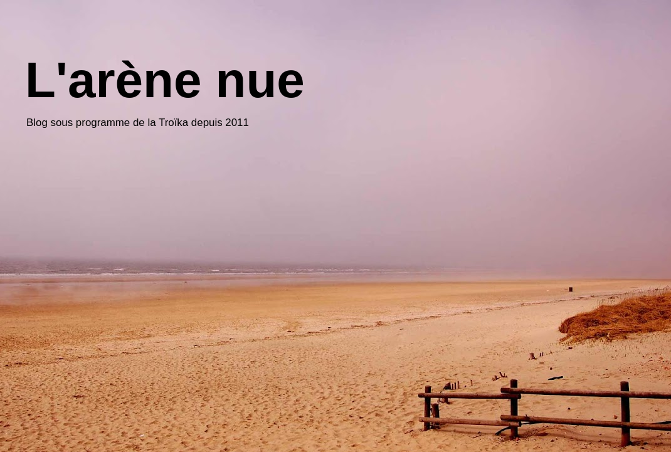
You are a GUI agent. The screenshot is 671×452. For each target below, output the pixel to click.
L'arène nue (165, 80)
